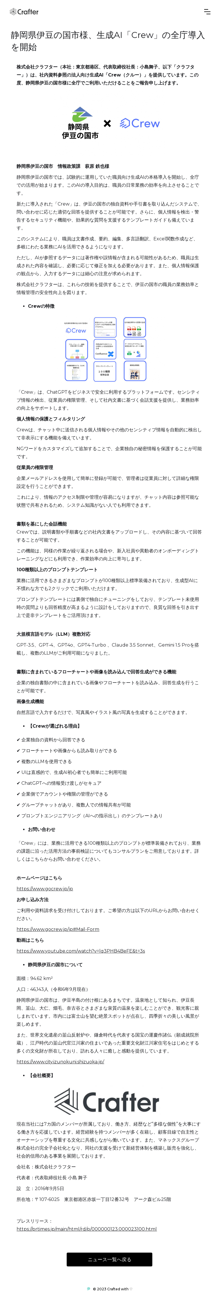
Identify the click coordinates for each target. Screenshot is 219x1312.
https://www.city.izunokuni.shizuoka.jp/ (60, 1062)
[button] (207, 11)
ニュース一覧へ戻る (109, 1259)
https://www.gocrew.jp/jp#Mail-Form (58, 929)
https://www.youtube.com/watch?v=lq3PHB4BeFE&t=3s (81, 951)
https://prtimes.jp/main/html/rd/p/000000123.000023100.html (87, 1229)
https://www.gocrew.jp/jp (45, 889)
